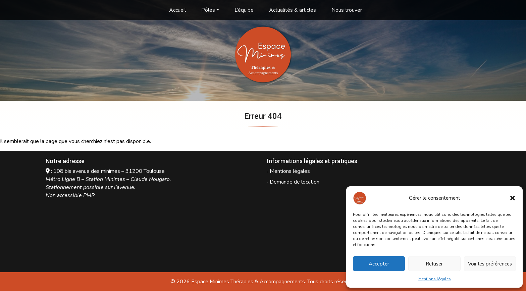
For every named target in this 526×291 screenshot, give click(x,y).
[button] (512, 198)
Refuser (434, 263)
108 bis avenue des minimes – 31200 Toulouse (109, 171)
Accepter (379, 263)
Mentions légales (434, 279)
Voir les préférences (490, 263)
